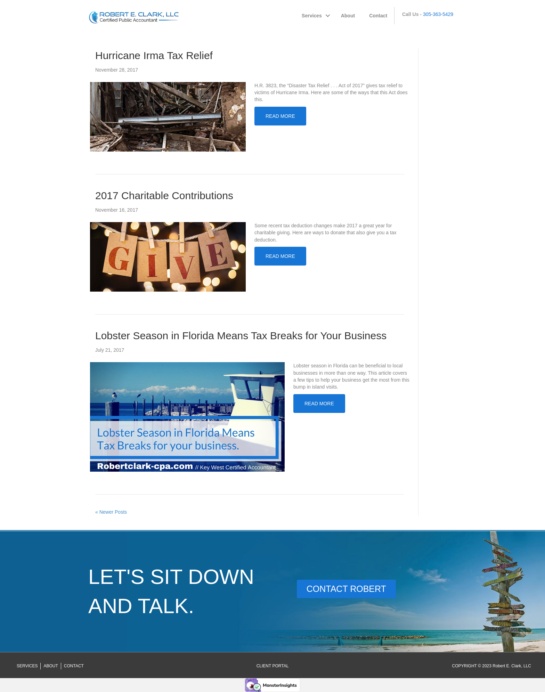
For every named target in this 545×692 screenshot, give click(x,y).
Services (312, 15)
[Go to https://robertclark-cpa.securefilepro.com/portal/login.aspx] (273, 665)
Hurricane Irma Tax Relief (154, 55)
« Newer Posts (111, 512)
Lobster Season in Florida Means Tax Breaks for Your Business (241, 335)
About (348, 15)
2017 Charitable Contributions (164, 195)
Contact (378, 15)
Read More (280, 116)
